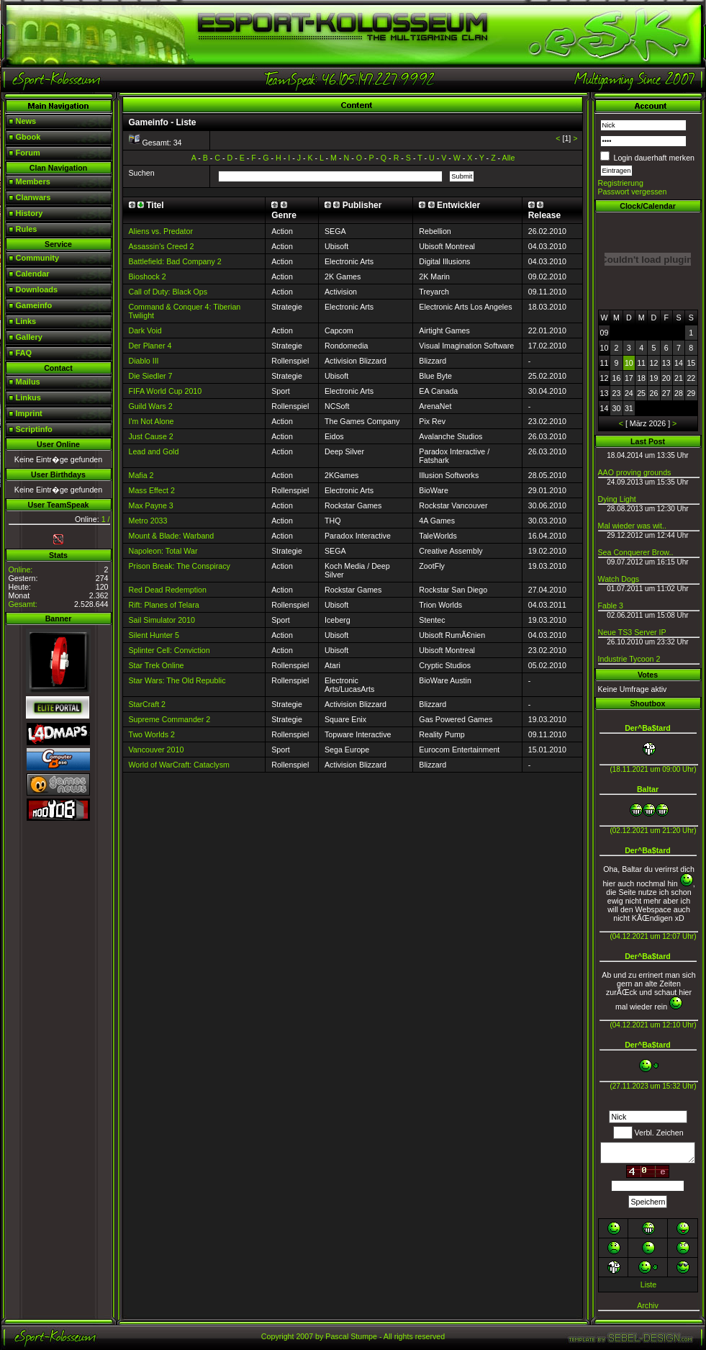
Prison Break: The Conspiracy (179, 566)
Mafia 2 (141, 475)
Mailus (28, 381)
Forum (28, 152)
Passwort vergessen (632, 191)
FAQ (24, 352)
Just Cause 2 (151, 436)
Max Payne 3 (151, 505)
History (29, 213)
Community (38, 257)
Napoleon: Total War (163, 550)
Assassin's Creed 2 (161, 246)
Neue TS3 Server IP (632, 632)
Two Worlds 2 (152, 734)
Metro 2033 (148, 520)
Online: (21, 569)
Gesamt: (23, 604)
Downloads (37, 289)
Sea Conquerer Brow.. (636, 552)
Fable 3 (611, 605)
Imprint (29, 413)
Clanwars (33, 197)
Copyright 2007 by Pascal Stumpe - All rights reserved (353, 1336)
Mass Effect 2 (152, 490)
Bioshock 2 (147, 276)
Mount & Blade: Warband (171, 535)
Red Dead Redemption (168, 589)
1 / (105, 519)
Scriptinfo (34, 429)
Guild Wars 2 (151, 406)
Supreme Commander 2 (170, 719)
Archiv (648, 1305)
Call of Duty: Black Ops (168, 291)
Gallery (29, 337)
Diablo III (144, 360)
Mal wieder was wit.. (632, 525)
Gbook (28, 136)
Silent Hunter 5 (154, 635)
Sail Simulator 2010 (162, 620)
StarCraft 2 (147, 704)
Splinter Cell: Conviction (169, 650)
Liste (649, 1284)
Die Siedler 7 (151, 376)
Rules (26, 229)
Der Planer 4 (150, 345)
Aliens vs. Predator (161, 231)
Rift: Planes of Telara (164, 604)
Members (33, 181)
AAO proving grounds (634, 472)
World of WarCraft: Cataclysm (179, 764)
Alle (508, 157)
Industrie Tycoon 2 (629, 658)
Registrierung (620, 183)
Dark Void (145, 330)
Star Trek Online (156, 665)
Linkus (28, 397)
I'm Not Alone (151, 421)
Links (26, 321)
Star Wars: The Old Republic (177, 680)
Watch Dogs (619, 579)
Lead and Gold (154, 451)
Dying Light (617, 499)
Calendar (33, 273)
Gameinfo (34, 305)
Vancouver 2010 (156, 749)
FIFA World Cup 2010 (165, 391)
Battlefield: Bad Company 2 (175, 261)
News (26, 121)
